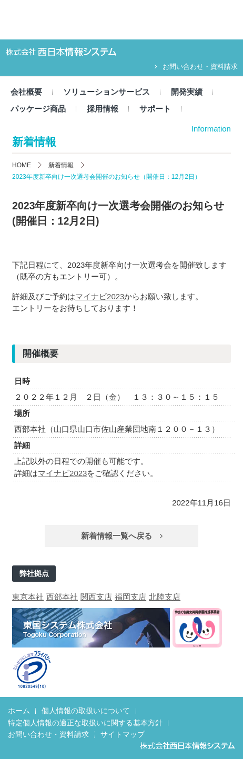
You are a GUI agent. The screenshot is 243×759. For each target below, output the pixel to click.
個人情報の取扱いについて (86, 710)
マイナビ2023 (99, 296)
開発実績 (186, 91)
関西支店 (96, 596)
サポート (155, 108)
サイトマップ (122, 734)
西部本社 (62, 596)
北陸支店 (164, 596)
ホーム (19, 710)
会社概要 (26, 91)
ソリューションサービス (106, 91)
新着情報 (61, 165)
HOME (21, 165)
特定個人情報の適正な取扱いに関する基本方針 (85, 722)
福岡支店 (130, 596)
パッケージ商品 (38, 108)
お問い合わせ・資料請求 (196, 66)
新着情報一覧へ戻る (122, 535)
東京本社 (28, 596)
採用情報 (102, 108)
